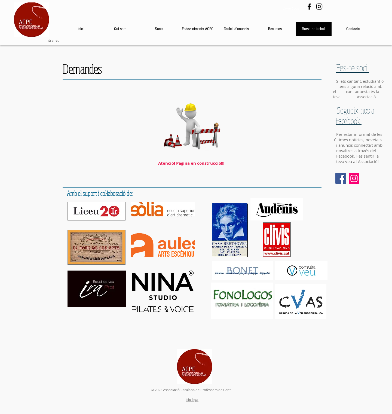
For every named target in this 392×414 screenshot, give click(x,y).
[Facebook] (309, 6)
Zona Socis (291, 8)
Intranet (52, 40)
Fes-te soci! (352, 67)
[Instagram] (319, 6)
